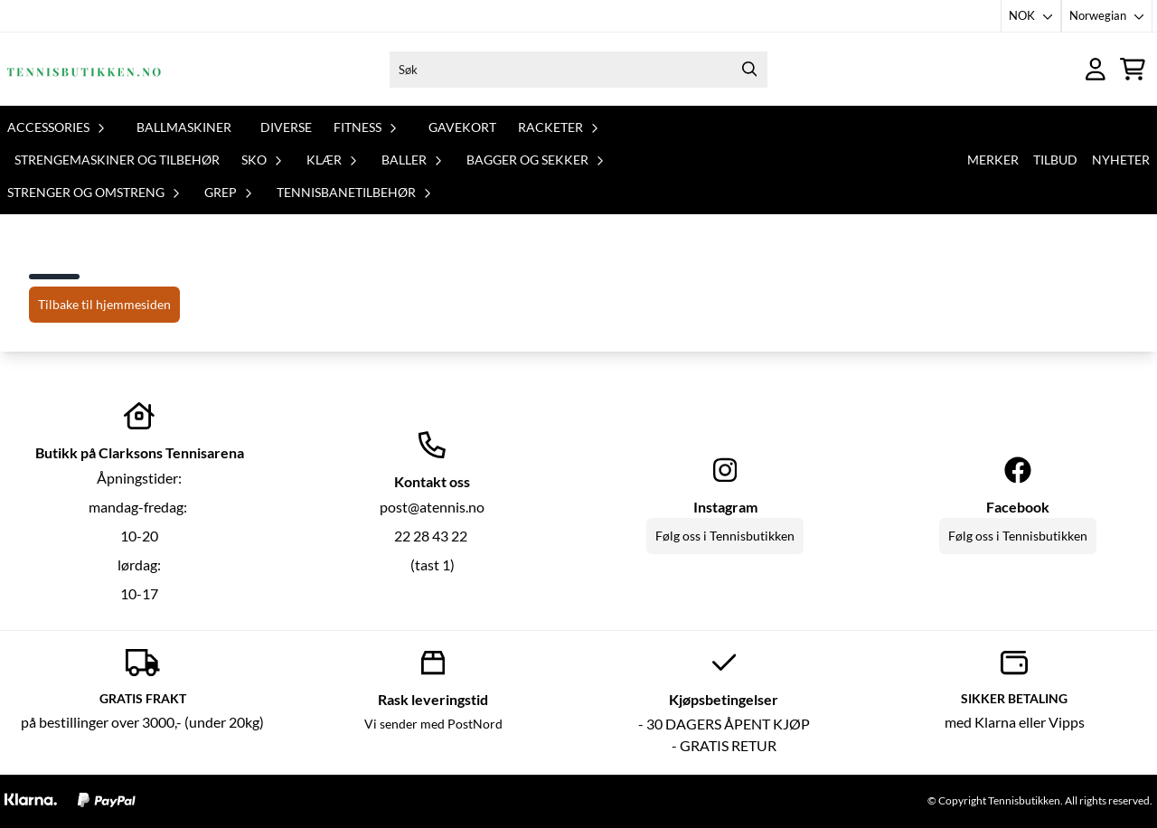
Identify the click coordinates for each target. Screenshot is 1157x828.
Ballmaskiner (183, 127)
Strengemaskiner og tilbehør (117, 159)
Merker (993, 159)
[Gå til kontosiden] (1095, 69)
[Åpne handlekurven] (1132, 69)
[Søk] (578, 70)
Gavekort (462, 127)
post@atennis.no (432, 506)
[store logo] (84, 69)
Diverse (286, 127)
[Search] (749, 70)
